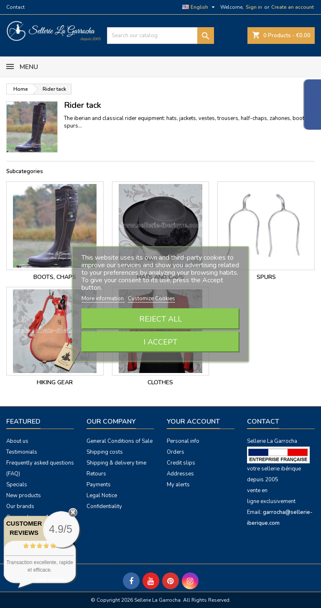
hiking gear (55, 382)
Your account (193, 421)
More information (103, 298)
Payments (99, 484)
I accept (160, 342)
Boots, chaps (54, 277)
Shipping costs (105, 452)
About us (17, 441)
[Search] (160, 35)
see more (50, 578)
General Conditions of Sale (120, 441)
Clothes (160, 382)
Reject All (160, 319)
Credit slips (181, 463)
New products (23, 495)
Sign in (254, 7)
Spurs (266, 277)
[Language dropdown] (199, 7)
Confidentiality (104, 506)
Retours (96, 474)
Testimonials (21, 452)
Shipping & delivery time (116, 463)
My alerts (178, 484)
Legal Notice (102, 495)
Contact (15, 7)
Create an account (292, 7)
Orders (175, 452)
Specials (16, 484)
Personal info (183, 441)
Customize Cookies (151, 298)
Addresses (180, 474)
